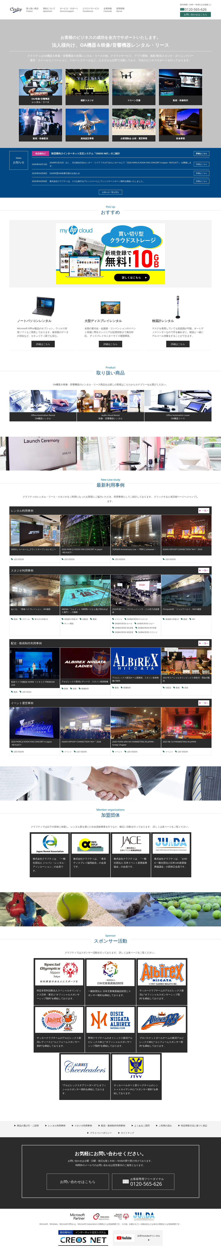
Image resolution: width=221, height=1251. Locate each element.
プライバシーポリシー (101, 1132)
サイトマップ (127, 1132)
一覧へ (205, 510)
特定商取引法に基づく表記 (194, 1125)
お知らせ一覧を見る (110, 192)
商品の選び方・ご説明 (28, 1125)
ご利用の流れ (165, 1125)
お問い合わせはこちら (78, 1181)
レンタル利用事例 (56, 1125)
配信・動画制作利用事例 (113, 1125)
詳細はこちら (201, 153)
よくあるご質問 (142, 1125)
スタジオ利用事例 (83, 1125)
